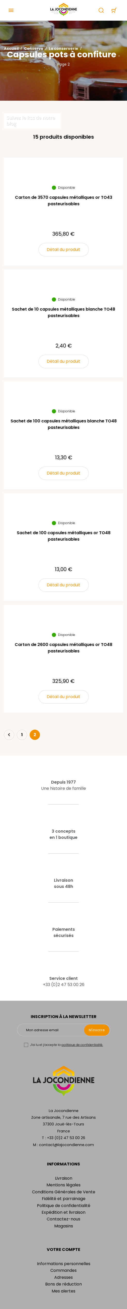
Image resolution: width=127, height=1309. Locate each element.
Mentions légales (63, 1185)
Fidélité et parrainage (63, 1199)
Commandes (63, 1270)
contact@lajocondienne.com (66, 1144)
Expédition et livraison (63, 1212)
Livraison (63, 1178)
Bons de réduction (63, 1284)
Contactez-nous (63, 1219)
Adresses (63, 1277)
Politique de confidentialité (63, 1206)
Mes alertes (63, 1291)
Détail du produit (63, 250)
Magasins (63, 1226)
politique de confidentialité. (82, 1045)
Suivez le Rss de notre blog (30, 121)
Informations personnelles (63, 1264)
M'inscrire (97, 1030)
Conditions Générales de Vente (63, 1192)
